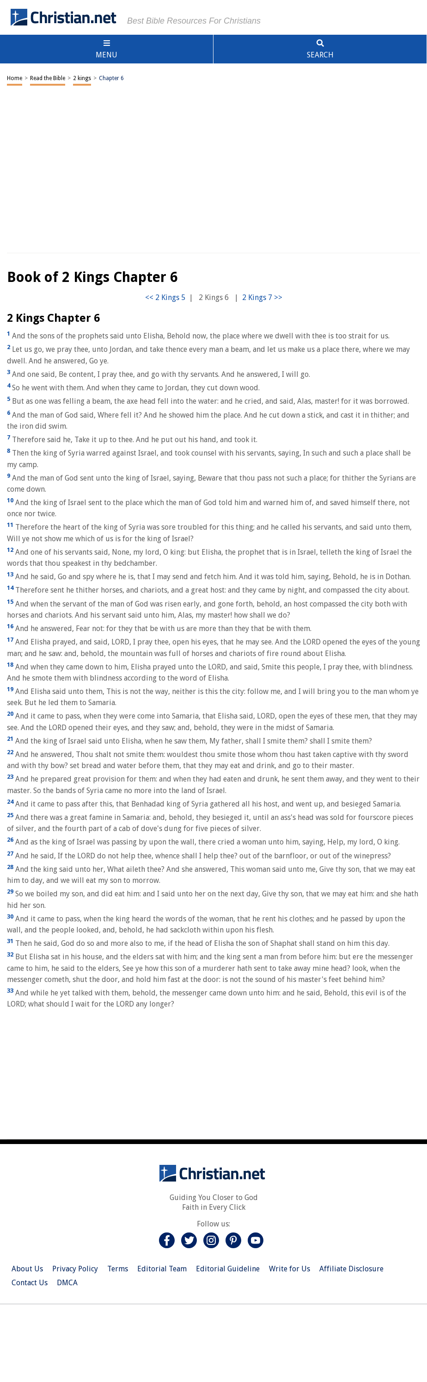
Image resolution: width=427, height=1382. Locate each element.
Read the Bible (47, 78)
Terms (117, 1268)
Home (14, 78)
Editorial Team (162, 1268)
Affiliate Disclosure (351, 1268)
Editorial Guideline (228, 1268)
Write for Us (289, 1268)
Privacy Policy (75, 1268)
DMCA (67, 1282)
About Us (27, 1268)
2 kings (82, 78)
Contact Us (30, 1282)
